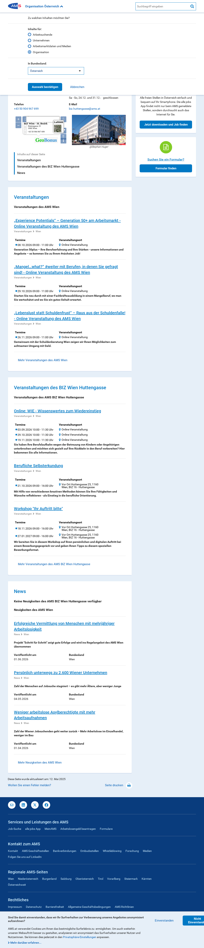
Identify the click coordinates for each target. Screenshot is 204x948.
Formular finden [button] (166, 168)
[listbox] (56, 70)
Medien (147, 850)
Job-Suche (14, 828)
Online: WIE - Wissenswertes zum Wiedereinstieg (57, 411)
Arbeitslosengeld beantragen (78, 828)
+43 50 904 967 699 (26, 108)
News (21, 173)
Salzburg (66, 878)
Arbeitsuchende (42, 34)
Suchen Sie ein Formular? (165, 159)
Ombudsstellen (89, 850)
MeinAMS (50, 828)
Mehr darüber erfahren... (25, 942)
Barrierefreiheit (55, 906)
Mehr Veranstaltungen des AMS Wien (42, 360)
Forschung (132, 850)
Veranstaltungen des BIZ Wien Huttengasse (48, 166)
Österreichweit (17, 884)
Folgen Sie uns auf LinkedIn (25, 856)
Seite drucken (118, 785)
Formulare (106, 828)
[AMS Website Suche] (162, 6)
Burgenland (49, 878)
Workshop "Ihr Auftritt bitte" (38, 508)
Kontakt (13, 850)
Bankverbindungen (64, 850)
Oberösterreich (85, 878)
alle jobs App (33, 828)
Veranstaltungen (29, 160)
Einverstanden (164, 920)
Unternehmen (41, 40)
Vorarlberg (113, 878)
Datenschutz (34, 906)
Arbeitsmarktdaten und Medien (52, 46)
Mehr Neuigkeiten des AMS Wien (40, 762)
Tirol (100, 878)
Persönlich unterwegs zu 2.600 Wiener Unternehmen (60, 672)
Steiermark (131, 878)
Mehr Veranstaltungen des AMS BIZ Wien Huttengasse (54, 564)
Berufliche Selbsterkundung (38, 465)
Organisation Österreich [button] (44, 6)
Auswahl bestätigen (45, 87)
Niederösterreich (28, 878)
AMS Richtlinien (124, 906)
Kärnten (147, 878)
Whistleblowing (112, 850)
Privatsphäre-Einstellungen (79, 937)
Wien (38, 231)
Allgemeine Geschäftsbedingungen (89, 906)
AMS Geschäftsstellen (35, 850)
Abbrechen (77, 87)
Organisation (41, 52)
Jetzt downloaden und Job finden (166, 124)
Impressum (15, 906)
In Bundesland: (37, 63)
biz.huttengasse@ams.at (84, 108)
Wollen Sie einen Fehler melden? (29, 785)
